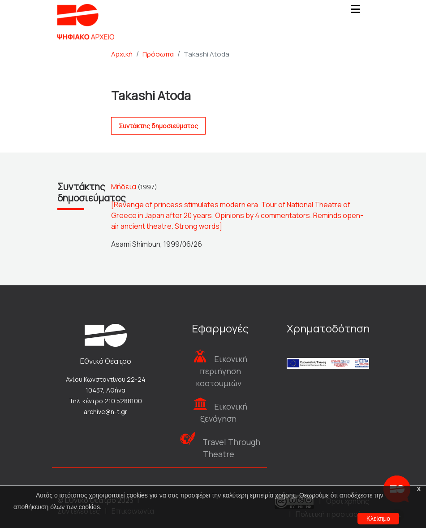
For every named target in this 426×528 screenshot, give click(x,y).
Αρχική (122, 54)
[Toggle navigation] (355, 12)
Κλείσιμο (378, 518)
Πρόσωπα (158, 54)
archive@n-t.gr (105, 411)
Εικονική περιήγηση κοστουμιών (221, 370)
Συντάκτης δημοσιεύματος (158, 126)
